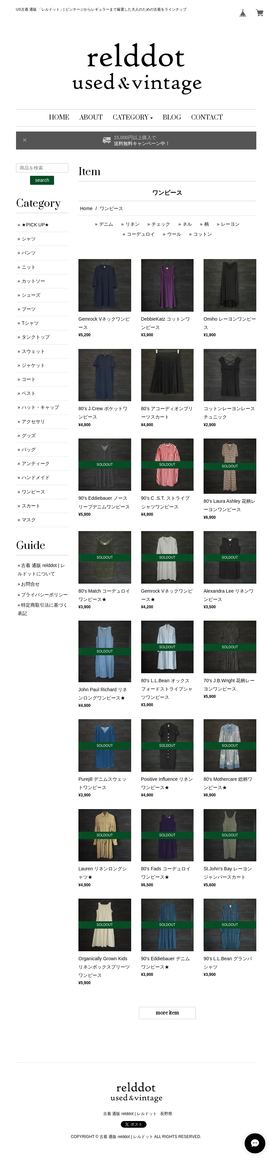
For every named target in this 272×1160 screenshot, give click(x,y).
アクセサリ (33, 421)
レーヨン (230, 224)
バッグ (29, 449)
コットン (202, 234)
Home (86, 208)
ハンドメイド (36, 477)
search (42, 180)
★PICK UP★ (35, 224)
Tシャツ (30, 323)
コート (29, 379)
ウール (174, 234)
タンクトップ (36, 337)
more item (167, 1013)
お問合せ (30, 584)
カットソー (33, 281)
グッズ (29, 435)
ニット (29, 267)
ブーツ (29, 309)
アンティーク (36, 463)
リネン (132, 224)
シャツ (29, 238)
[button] (133, 118)
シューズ (31, 295)
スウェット (33, 351)
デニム (106, 224)
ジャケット (33, 365)
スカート (31, 505)
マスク (29, 519)
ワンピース (33, 491)
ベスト (29, 393)
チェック (161, 224)
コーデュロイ (141, 234)
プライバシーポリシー (44, 594)
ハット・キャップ (40, 407)
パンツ (29, 252)
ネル (187, 224)
